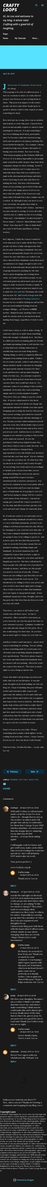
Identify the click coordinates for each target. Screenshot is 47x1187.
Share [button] (6, 788)
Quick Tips (33, 779)
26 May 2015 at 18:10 (30, 1051)
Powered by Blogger (23, 1180)
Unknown (15, 1051)
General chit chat (19, 779)
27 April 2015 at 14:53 (30, 892)
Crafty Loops (11, 7)
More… (35, 38)
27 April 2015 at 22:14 (29, 948)
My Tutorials (20, 38)
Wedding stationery (31, 299)
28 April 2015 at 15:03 (29, 1032)
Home (5, 38)
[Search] (36, 4)
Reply (13, 885)
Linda (13, 995)
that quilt (18, 292)
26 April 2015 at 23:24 (29, 875)
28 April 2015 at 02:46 (26, 995)
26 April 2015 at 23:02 (29, 808)
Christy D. (15, 892)
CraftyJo (14, 808)
